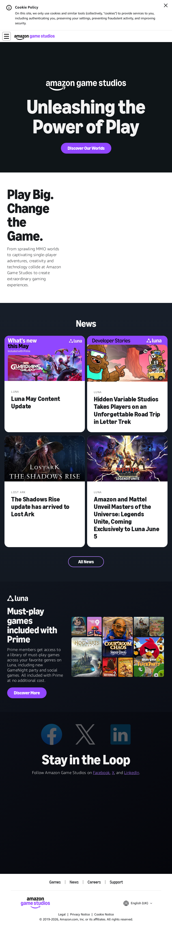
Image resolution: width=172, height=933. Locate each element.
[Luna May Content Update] (44, 359)
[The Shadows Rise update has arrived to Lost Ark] (44, 459)
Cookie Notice (104, 914)
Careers (94, 882)
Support (116, 882)
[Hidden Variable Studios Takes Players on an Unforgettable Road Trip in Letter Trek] (127, 359)
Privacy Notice (80, 914)
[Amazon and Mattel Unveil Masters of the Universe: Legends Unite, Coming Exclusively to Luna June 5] (127, 459)
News (74, 882)
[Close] (166, 6)
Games (55, 882)
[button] (6, 36)
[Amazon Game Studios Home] (34, 37)
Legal (62, 914)
